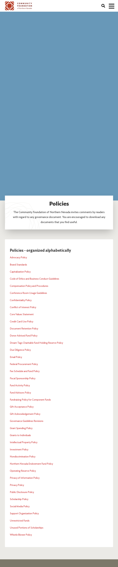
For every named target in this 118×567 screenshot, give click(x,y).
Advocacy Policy (18, 257)
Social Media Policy (20, 506)
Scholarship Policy (19, 499)
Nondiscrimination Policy (22, 456)
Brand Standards (18, 264)
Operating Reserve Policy (23, 470)
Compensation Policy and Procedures (29, 285)
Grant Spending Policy (21, 428)
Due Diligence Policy (20, 349)
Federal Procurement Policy (24, 364)
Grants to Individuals (20, 435)
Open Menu (111, 6)
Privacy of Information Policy (24, 477)
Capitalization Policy (20, 271)
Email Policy (16, 357)
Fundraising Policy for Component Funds (30, 399)
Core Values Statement (22, 314)
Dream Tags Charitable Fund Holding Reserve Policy (36, 342)
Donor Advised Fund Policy (23, 335)
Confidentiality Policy (20, 300)
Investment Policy (19, 449)
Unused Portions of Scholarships (26, 527)
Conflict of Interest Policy (23, 307)
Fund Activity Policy (20, 385)
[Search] (103, 6)
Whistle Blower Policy (21, 534)
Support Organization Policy (24, 513)
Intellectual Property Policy (23, 442)
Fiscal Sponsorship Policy (22, 378)
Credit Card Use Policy (21, 321)
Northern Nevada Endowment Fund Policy (31, 463)
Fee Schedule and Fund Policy (24, 371)
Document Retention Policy (24, 328)
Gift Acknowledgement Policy (25, 413)
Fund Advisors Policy (20, 392)
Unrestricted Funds (20, 520)
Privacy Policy (17, 485)
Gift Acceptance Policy (21, 406)
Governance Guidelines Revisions (26, 421)
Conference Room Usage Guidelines (28, 293)
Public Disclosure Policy (22, 492)
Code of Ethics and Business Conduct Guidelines (34, 278)
